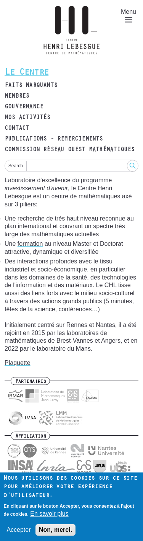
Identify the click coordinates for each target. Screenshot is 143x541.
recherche (31, 218)
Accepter (18, 534)
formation (30, 243)
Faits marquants (31, 86)
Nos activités (27, 118)
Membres (17, 96)
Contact (17, 129)
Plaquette (18, 363)
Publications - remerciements (54, 139)
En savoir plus (49, 518)
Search (15, 165)
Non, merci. (55, 534)
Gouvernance (24, 107)
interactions (32, 261)
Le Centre (26, 73)
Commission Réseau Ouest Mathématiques (69, 150)
